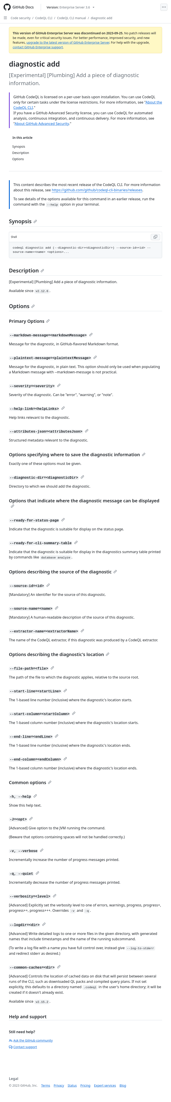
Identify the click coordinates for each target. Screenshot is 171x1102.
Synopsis (23, 221)
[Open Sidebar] (5, 17)
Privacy (59, 1085)
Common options (30, 782)
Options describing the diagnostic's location (59, 654)
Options (22, 306)
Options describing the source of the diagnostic (63, 572)
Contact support (23, 1047)
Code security (21, 18)
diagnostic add (101, 18)
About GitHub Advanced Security (41, 123)
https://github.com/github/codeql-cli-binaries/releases (97, 190)
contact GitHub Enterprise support (38, 47)
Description (26, 270)
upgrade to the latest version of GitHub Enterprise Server (67, 42)
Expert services (105, 1085)
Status (72, 1085)
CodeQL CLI (43, 18)
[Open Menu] (163, 7)
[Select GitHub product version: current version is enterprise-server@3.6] (70, 7)
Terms (45, 1085)
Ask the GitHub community (31, 1040)
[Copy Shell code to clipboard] (155, 237)
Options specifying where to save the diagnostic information (77, 455)
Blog (123, 1085)
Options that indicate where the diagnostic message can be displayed (84, 503)
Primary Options (29, 321)
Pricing (85, 1085)
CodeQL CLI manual (71, 18)
